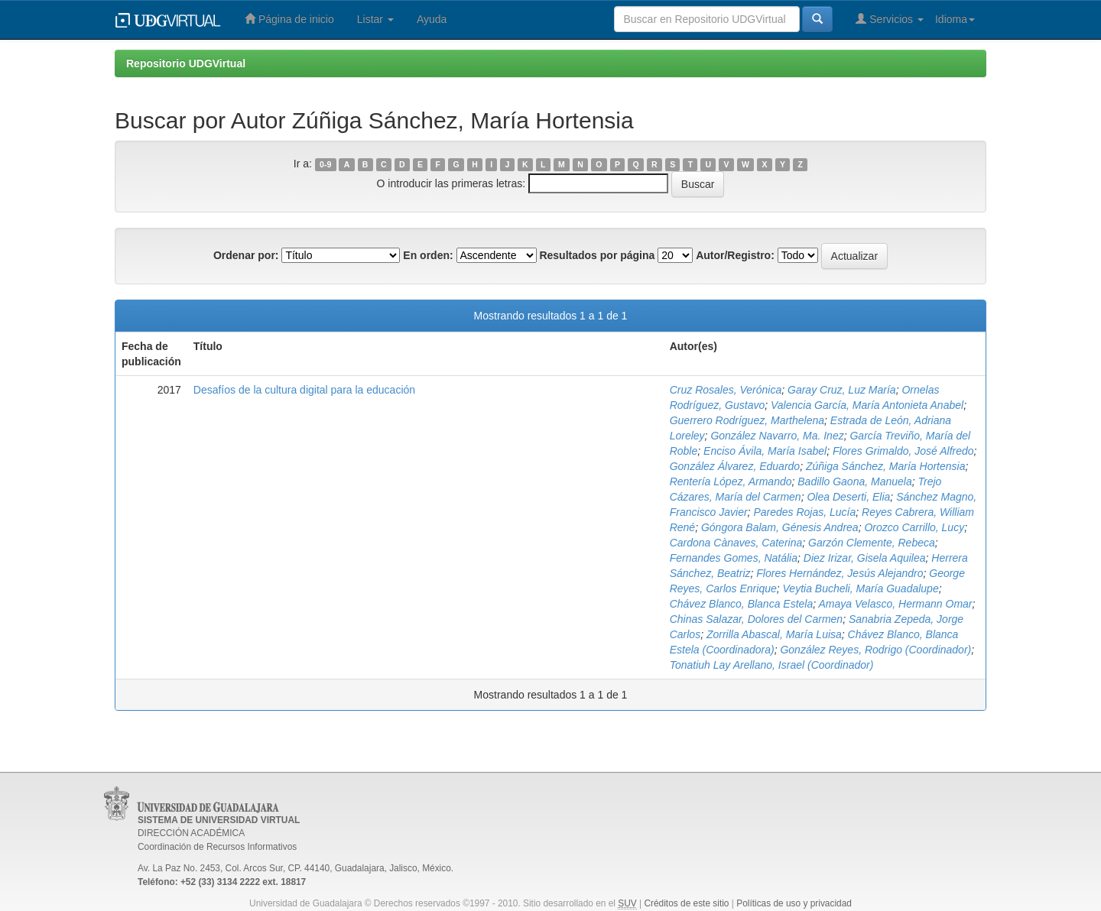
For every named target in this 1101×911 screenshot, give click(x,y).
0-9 (325, 164)
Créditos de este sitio (686, 903)
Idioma (955, 19)
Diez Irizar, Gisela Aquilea (865, 558)
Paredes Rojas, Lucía (804, 512)
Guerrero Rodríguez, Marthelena (747, 420)
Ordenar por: (246, 255)
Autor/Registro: (735, 255)
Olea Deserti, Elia (848, 497)
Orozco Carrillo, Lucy (914, 527)
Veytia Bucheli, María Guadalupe (861, 588)
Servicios (890, 18)
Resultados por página (596, 255)
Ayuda (432, 19)
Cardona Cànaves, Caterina (736, 543)
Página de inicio (289, 18)
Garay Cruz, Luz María (842, 390)
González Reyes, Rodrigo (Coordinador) (875, 650)
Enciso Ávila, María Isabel (765, 451)
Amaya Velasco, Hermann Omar (896, 604)
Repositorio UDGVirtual (185, 63)
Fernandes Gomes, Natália (733, 558)
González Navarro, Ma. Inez (776, 436)
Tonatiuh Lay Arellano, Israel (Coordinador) (772, 665)
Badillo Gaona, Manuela (854, 481)
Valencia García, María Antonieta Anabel (867, 405)
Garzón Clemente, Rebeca (871, 543)
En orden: (428, 255)
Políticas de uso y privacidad (794, 903)
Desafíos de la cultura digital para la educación (304, 390)
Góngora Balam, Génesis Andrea (780, 527)
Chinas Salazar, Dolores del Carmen (756, 619)
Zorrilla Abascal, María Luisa (774, 634)
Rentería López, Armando (731, 481)
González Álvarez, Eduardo (735, 466)
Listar (375, 19)
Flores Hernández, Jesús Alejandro (839, 573)
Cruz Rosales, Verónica (726, 390)
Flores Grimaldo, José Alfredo (903, 451)
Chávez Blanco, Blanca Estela (742, 604)
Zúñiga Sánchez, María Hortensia (886, 466)
